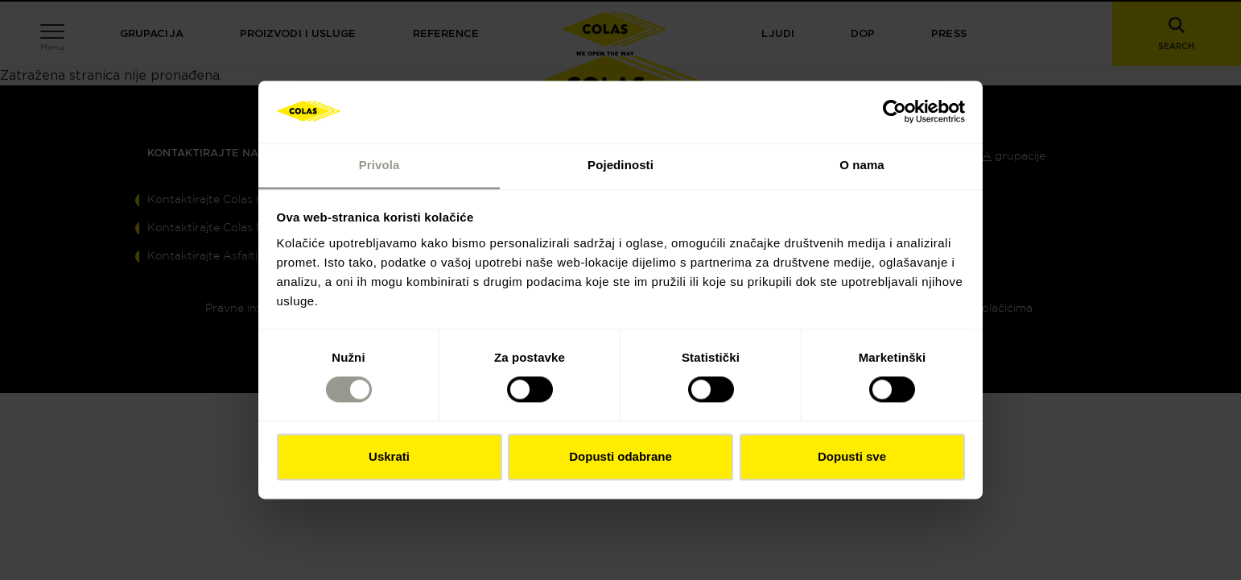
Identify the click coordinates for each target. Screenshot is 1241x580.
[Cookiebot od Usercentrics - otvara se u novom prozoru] (894, 112)
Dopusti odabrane (620, 456)
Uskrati (389, 456)
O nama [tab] (861, 165)
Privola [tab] (379, 165)
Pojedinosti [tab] (620, 165)
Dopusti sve (852, 456)
